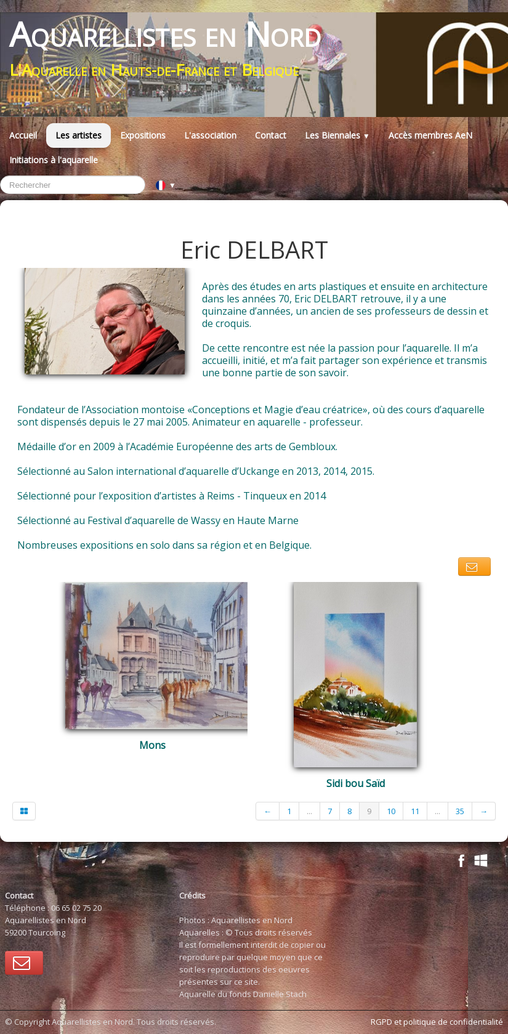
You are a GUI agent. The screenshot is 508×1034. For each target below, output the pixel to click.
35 (460, 811)
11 (415, 811)
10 (391, 811)
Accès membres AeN (430, 135)
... (309, 811)
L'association (210, 135)
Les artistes (78, 135)
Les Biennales (337, 135)
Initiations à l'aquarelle (53, 160)
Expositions (143, 135)
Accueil (23, 135)
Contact (270, 135)
